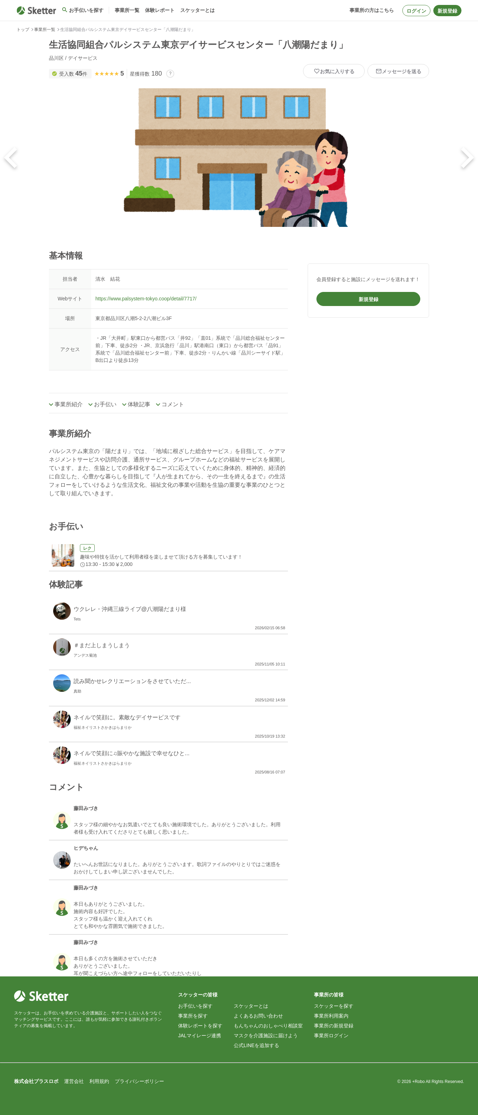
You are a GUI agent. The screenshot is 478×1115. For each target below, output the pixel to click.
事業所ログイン (331, 1035)
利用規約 (99, 1081)
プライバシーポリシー (139, 1081)
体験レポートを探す (200, 1025)
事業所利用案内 (331, 1016)
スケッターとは (251, 1006)
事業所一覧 (44, 29)
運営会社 (74, 1081)
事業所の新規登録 (333, 1025)
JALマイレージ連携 (199, 1035)
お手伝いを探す (195, 1006)
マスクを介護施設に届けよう (266, 1035)
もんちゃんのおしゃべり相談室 (268, 1025)
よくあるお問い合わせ (258, 1016)
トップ (23, 29)
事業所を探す (193, 1016)
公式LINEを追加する (256, 1045)
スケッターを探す (333, 1006)
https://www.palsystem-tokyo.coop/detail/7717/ (145, 298)
